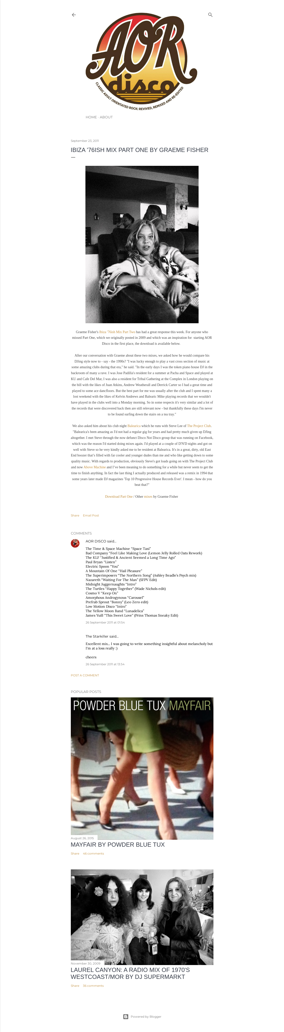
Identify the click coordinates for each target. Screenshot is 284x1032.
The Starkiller (97, 636)
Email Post (91, 515)
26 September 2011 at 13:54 (105, 664)
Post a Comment (85, 675)
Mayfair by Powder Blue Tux (118, 844)
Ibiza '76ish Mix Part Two (117, 332)
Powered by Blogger (142, 1017)
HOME (91, 117)
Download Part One (118, 496)
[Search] (210, 14)
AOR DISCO (96, 541)
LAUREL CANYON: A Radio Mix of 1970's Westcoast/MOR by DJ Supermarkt (130, 973)
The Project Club (199, 426)
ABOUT (106, 117)
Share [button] (75, 515)
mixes (148, 496)
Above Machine (94, 467)
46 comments (93, 853)
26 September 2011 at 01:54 (105, 622)
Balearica (134, 426)
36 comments (93, 986)
